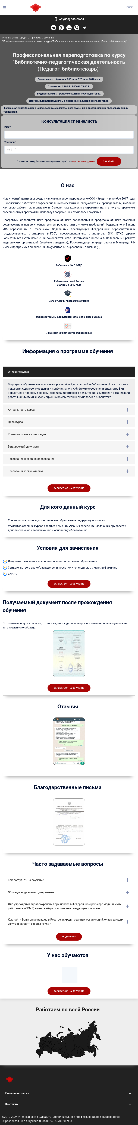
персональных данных (83, 161)
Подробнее (69, 936)
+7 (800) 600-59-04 (71, 19)
